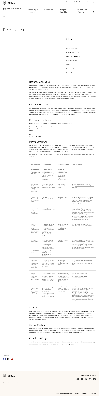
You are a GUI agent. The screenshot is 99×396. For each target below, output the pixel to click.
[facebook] (4, 359)
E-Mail (31, 134)
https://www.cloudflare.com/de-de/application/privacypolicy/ (79, 277)
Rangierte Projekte (63, 11)
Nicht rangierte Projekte (81, 11)
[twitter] (8, 359)
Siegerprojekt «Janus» (33, 11)
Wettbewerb (49, 10)
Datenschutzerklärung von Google (82, 216)
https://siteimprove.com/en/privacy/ (83, 225)
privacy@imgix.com (79, 203)
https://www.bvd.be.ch (35, 136)
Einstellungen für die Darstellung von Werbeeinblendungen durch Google (81, 218)
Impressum (71, 114)
